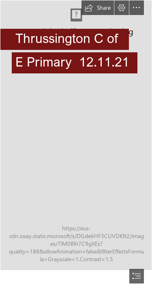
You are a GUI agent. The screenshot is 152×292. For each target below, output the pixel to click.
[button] (97, 7)
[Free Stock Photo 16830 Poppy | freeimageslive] (76, 135)
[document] (76, 146)
